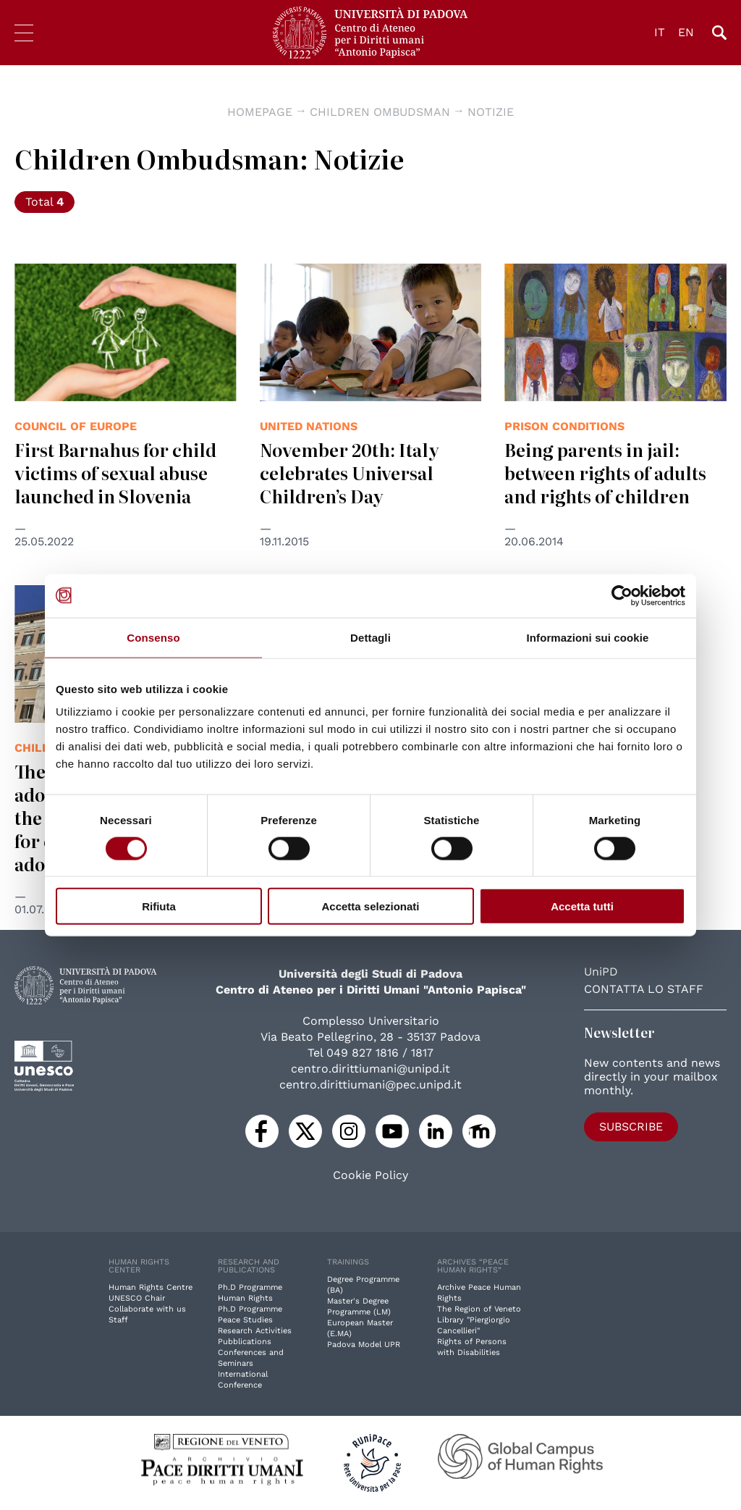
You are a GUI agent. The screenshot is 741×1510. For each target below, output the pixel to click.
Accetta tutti (582, 906)
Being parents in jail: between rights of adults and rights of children (605, 472)
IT (659, 32)
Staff (118, 1320)
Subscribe (631, 1126)
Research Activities (255, 1330)
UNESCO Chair (137, 1298)
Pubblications (244, 1341)
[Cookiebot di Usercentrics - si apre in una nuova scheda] (622, 595)
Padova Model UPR (363, 1344)
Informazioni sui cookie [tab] (588, 637)
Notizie (490, 112)
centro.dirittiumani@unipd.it (370, 1068)
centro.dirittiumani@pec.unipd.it (370, 1084)
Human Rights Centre (150, 1287)
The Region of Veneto (479, 1309)
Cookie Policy (370, 1175)
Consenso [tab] (153, 637)
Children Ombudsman (380, 112)
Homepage (259, 112)
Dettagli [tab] (370, 637)
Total (44, 202)
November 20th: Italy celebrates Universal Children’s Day (349, 472)
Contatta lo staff (643, 989)
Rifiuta (159, 906)
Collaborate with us (147, 1309)
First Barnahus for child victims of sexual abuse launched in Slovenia (115, 472)
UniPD (601, 971)
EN (686, 32)
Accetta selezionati (370, 906)
